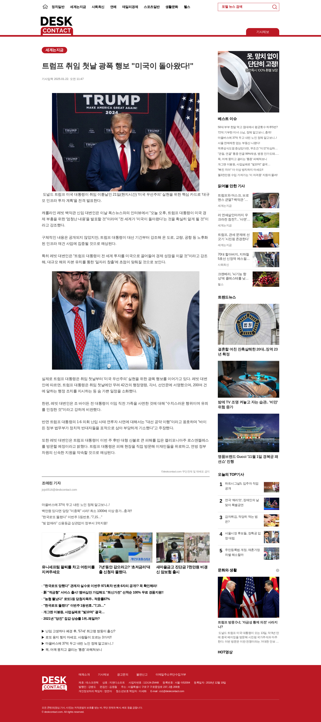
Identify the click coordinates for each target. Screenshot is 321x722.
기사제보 (262, 32)
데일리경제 (130, 7)
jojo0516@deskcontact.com (59, 489)
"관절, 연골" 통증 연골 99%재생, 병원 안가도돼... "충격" (248, 153)
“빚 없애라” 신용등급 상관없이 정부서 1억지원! (74, 523)
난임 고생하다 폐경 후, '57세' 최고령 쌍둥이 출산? (80, 631)
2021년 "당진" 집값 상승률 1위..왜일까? (71, 618)
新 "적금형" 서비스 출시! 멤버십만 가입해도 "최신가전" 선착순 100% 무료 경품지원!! (103, 592)
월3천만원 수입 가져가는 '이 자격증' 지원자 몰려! (248, 175)
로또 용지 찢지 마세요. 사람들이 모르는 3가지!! (78, 637)
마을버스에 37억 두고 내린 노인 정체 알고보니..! (76, 504)
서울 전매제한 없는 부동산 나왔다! (239, 143)
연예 (113, 7)
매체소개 (84, 674)
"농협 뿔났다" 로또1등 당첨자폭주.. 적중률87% (76, 599)
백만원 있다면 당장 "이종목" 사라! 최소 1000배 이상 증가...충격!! (87, 511)
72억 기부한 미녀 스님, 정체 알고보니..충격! (244, 132)
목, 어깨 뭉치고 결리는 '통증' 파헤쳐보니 (73, 649)
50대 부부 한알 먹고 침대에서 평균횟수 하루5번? (248, 127)
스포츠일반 (152, 7)
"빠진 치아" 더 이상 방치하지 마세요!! (240, 169)
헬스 (187, 7)
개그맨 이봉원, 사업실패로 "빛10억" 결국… (74, 612)
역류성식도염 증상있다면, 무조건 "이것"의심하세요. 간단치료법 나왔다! (248, 148)
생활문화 (171, 7)
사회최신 (98, 7)
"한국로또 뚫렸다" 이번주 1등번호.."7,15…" (72, 517)
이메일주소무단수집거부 (171, 674)
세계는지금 (78, 7)
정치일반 (58, 7)
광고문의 (122, 674)
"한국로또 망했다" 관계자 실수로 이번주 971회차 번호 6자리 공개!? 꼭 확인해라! (100, 586)
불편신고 (141, 674)
